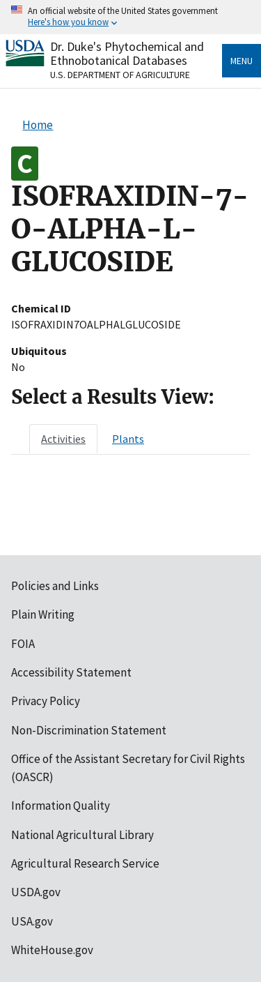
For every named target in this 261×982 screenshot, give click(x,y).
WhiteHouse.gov (52, 950)
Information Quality (60, 805)
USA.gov (32, 921)
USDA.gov (36, 892)
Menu (241, 60)
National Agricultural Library (82, 835)
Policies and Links (55, 586)
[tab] (63, 439)
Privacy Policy (45, 701)
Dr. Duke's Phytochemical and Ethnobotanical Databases (127, 53)
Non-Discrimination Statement (88, 730)
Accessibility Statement (71, 672)
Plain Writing (42, 614)
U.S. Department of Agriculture (120, 74)
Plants (128, 439)
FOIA (23, 643)
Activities (63, 439)
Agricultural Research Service (85, 863)
